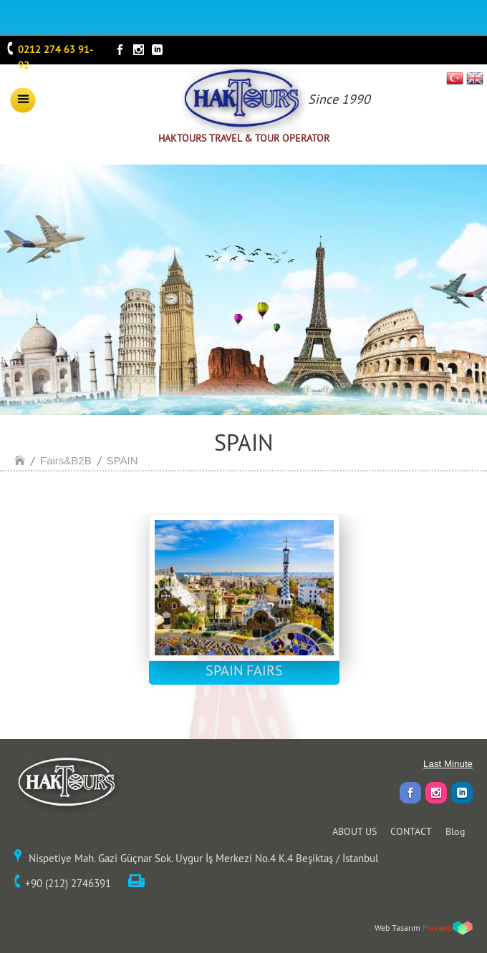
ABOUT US (354, 831)
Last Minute (448, 763)
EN (475, 78)
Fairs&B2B (66, 460)
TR (455, 78)
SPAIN (122, 460)
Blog (455, 831)
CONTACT (411, 831)
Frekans (437, 927)
